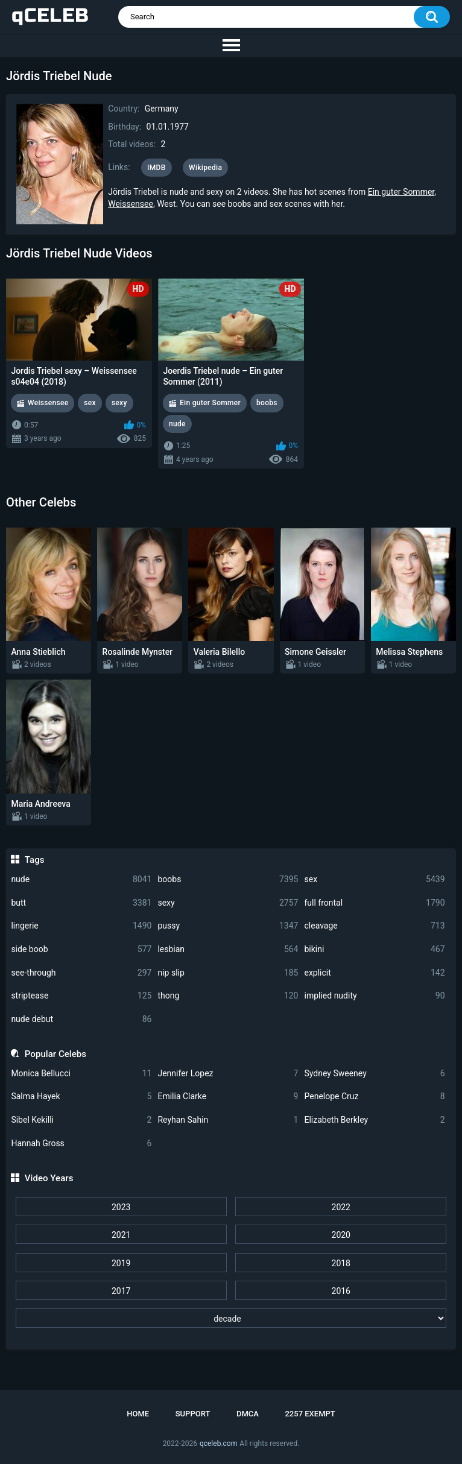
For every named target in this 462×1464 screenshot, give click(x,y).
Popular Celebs (55, 1054)
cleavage (374, 926)
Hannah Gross (81, 1143)
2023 (121, 1207)
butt (81, 903)
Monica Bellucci (81, 1073)
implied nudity (374, 996)
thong (227, 996)
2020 (341, 1235)
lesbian (227, 949)
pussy (227, 926)
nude (81, 879)
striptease (81, 996)
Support (193, 1413)
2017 (121, 1291)
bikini (374, 949)
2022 (341, 1207)
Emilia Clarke (227, 1096)
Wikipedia (205, 167)
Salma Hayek (81, 1096)
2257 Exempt (310, 1413)
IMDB (156, 167)
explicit (374, 973)
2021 (121, 1235)
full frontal (374, 903)
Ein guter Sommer (401, 192)
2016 (341, 1291)
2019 (121, 1263)
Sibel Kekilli (81, 1120)
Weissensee (130, 204)
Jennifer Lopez (227, 1073)
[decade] (231, 1318)
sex (374, 879)
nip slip (227, 973)
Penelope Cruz (374, 1096)
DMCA (247, 1413)
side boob (81, 949)
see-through (81, 973)
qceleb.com (218, 1443)
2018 (341, 1263)
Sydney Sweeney (374, 1073)
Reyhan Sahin (227, 1120)
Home (138, 1413)
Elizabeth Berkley (374, 1120)
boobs (227, 879)
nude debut (81, 1019)
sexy (227, 903)
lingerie (81, 926)
